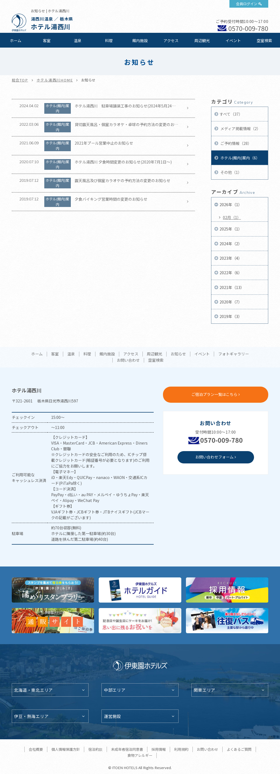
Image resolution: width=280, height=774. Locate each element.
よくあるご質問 (239, 749)
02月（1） (232, 217)
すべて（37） (231, 114)
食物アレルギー (139, 755)
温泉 (77, 40)
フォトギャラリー (233, 354)
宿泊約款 (95, 749)
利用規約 (181, 749)
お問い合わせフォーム (214, 457)
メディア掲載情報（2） (240, 128)
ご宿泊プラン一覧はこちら (214, 394)
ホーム (15, 40)
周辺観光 (202, 40)
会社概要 (36, 749)
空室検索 (264, 40)
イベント (233, 40)
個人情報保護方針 (65, 749)
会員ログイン (246, 3)
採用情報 (158, 749)
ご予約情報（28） (236, 143)
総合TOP (20, 80)
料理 (109, 40)
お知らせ (178, 354)
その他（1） (231, 172)
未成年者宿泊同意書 (127, 749)
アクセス (171, 40)
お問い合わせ (128, 360)
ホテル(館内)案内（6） (240, 157)
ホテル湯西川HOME (55, 80)
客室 (47, 40)
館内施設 (140, 40)
